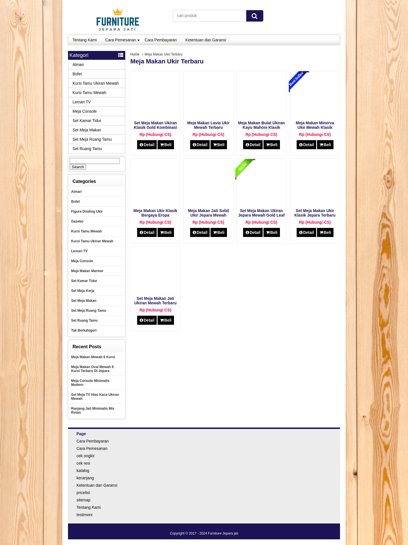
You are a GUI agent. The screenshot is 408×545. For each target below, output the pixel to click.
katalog (82, 470)
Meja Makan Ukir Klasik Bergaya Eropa (155, 212)
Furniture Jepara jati (223, 533)
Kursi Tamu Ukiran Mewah (96, 83)
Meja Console (85, 111)
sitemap (83, 500)
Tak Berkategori (84, 330)
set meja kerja (82, 291)
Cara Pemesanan (120, 40)
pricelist (83, 492)
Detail (147, 144)
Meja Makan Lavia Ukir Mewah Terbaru (208, 125)
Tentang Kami (85, 40)
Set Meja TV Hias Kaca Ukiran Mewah (95, 397)
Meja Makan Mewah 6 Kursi (93, 357)
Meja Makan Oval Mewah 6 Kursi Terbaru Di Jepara (92, 369)
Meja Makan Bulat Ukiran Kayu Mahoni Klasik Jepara (261, 127)
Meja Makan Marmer (87, 271)
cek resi (83, 463)
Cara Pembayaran (161, 40)
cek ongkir (85, 456)
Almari (78, 64)
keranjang (85, 478)
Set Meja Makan (87, 130)
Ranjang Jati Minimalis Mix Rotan (92, 410)
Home (134, 54)
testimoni (84, 514)
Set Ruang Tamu (87, 148)
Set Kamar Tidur (87, 120)
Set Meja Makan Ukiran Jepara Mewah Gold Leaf (261, 212)
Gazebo (77, 221)
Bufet (77, 74)
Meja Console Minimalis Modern (90, 383)
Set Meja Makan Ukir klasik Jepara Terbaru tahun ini (314, 215)
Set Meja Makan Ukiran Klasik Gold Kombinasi (155, 125)
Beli (165, 144)
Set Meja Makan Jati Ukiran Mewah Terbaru (155, 300)
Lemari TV (82, 102)
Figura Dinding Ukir (87, 211)
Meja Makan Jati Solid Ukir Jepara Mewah (208, 212)
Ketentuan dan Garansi (205, 40)
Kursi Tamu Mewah (89, 92)
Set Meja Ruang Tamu (92, 139)
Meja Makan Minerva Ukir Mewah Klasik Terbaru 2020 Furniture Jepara (315, 130)
